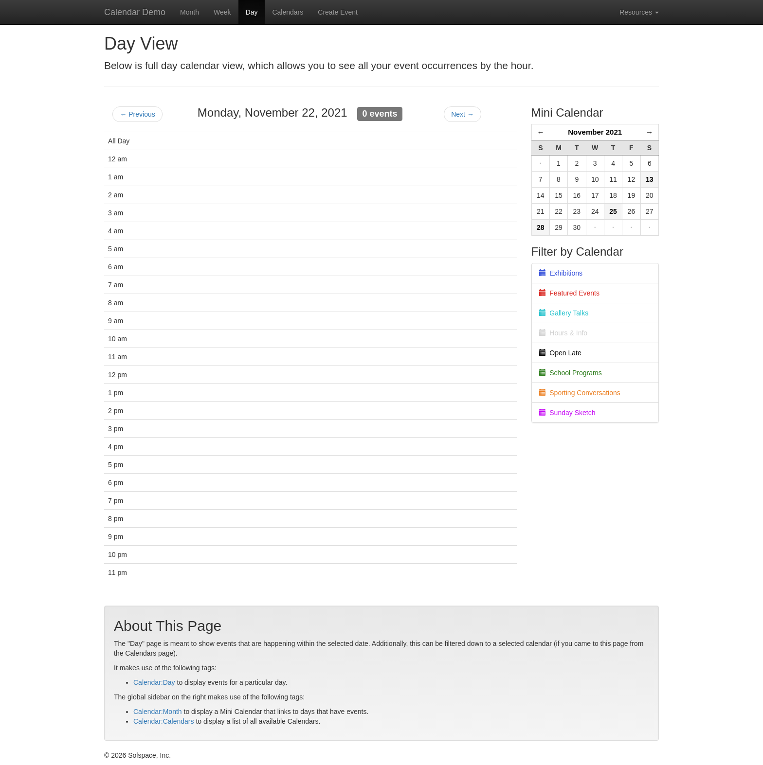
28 (541, 227)
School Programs (570, 373)
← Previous (137, 114)
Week (222, 12)
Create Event (338, 12)
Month (189, 12)
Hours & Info (563, 333)
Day (252, 12)
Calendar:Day (154, 682)
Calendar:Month (157, 711)
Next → (462, 114)
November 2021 (595, 132)
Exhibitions (560, 273)
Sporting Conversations (579, 393)
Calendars (287, 12)
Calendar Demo (134, 12)
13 (650, 179)
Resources (639, 12)
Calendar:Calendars (163, 721)
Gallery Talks (564, 313)
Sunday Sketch (567, 413)
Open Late (560, 353)
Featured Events (569, 293)
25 (613, 211)
